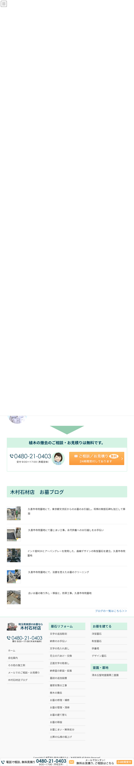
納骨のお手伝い (58, 641)
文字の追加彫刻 (58, 633)
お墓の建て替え (58, 714)
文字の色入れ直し (59, 648)
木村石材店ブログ (18, 680)
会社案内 (13, 658)
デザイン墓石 (99, 655)
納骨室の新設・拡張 (61, 670)
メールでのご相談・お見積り (24, 672)
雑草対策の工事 (58, 685)
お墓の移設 (56, 722)
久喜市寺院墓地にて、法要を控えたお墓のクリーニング (58, 572)
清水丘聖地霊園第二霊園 (105, 675)
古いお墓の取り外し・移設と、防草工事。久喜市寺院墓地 (59, 593)
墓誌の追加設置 (58, 678)
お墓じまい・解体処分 (62, 729)
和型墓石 (97, 641)
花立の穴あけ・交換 (61, 655)
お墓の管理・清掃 (59, 707)
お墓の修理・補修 (59, 700)
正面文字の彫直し (59, 663)
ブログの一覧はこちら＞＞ (111, 611)
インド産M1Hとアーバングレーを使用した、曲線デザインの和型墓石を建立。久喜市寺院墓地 (76, 553)
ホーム (11, 650)
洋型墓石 (97, 633)
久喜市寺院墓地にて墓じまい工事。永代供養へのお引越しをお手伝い (66, 530)
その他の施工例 (16, 665)
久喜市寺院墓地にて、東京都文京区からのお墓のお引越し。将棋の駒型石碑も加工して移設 (76, 511)
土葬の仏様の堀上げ (61, 737)
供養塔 (95, 648)
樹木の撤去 (56, 692)
